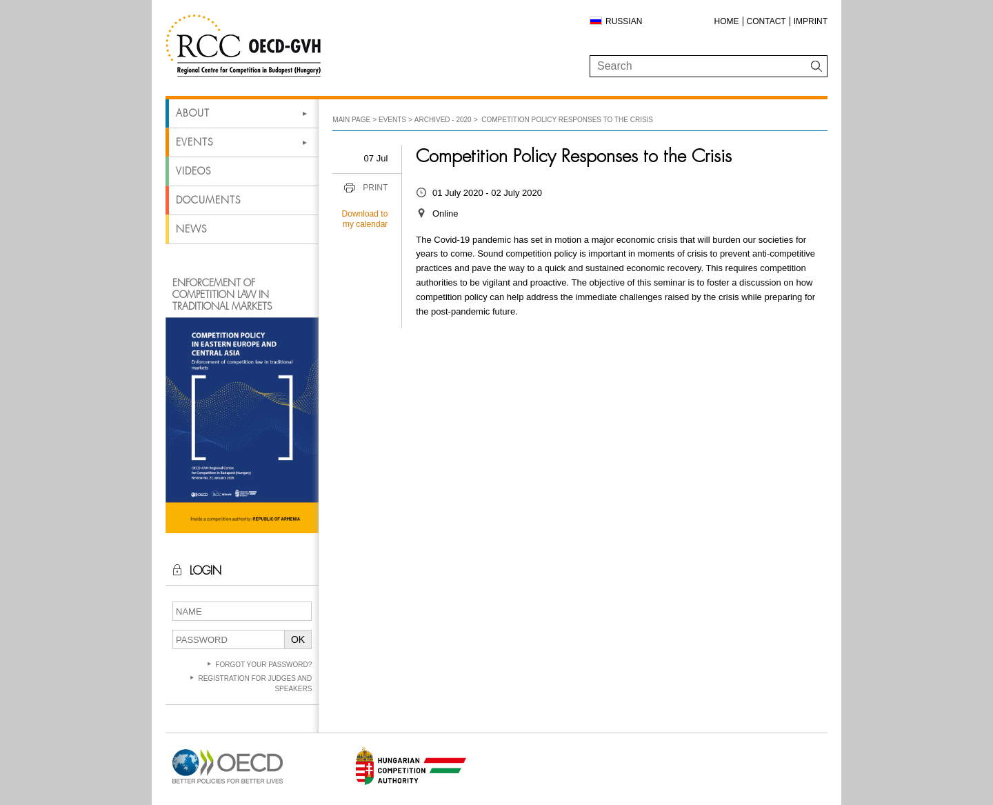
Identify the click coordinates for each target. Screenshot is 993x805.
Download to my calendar (365, 219)
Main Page (351, 119)
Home (726, 21)
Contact (766, 21)
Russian (623, 21)
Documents (208, 200)
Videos (193, 171)
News (191, 229)
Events (194, 142)
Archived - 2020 (443, 119)
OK (298, 639)
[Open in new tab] (227, 784)
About (193, 113)
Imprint (811, 21)
